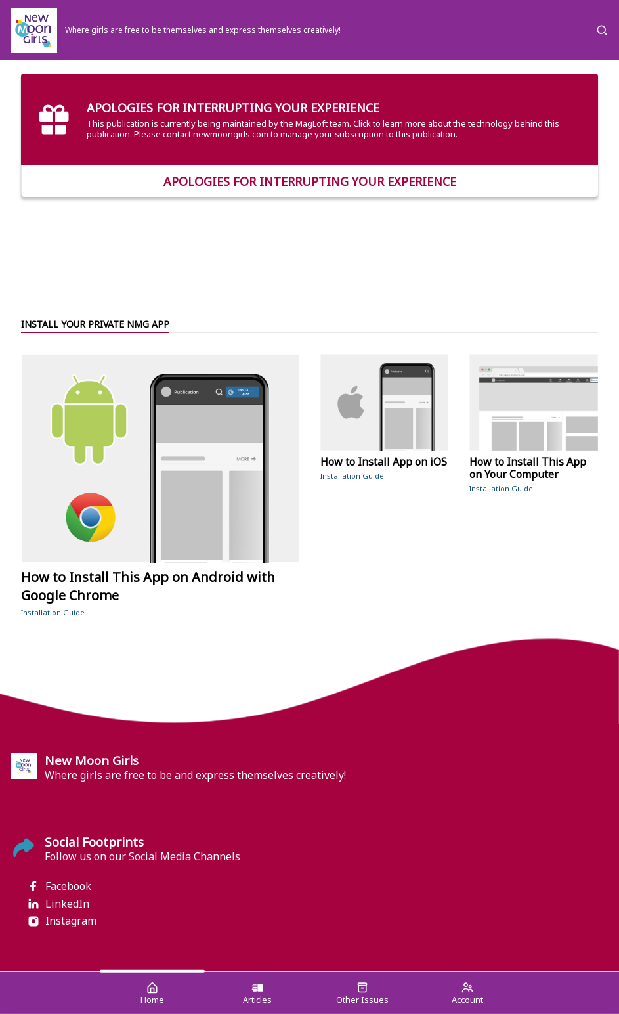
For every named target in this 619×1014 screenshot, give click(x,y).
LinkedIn (58, 904)
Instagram (61, 921)
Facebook (59, 886)
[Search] (602, 30)
